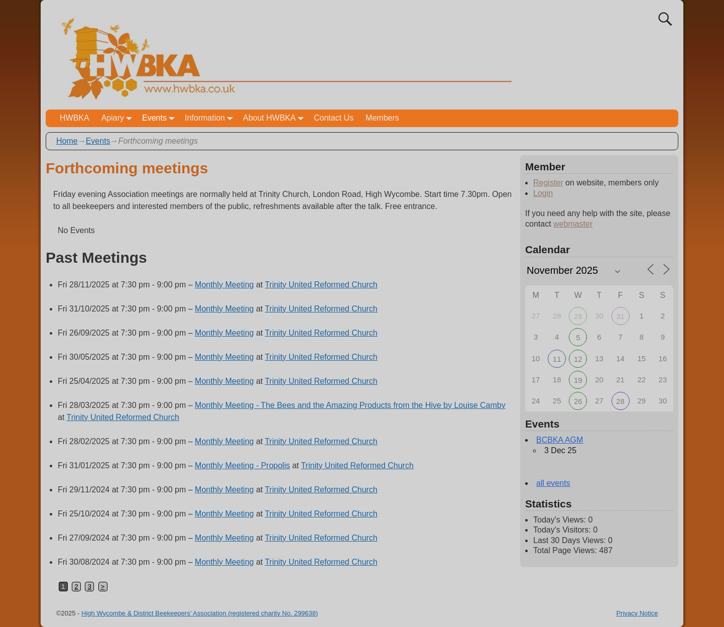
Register (548, 182)
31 (620, 316)
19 (578, 380)
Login (543, 193)
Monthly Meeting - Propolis (242, 465)
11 (557, 359)
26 (578, 401)
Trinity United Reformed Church (321, 284)
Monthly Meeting (224, 284)
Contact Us (333, 118)
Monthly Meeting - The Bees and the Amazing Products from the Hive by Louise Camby (350, 405)
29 (578, 316)
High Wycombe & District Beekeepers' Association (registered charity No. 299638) (199, 613)
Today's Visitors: (563, 530)
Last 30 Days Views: (570, 540)
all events (553, 483)
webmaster (572, 224)
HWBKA (74, 118)
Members (382, 118)
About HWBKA (275, 118)
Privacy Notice (637, 613)
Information (211, 118)
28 (620, 401)
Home (67, 141)
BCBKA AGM (559, 440)
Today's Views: (560, 519)
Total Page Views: (566, 550)
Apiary (118, 118)
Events (160, 118)
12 (578, 359)
